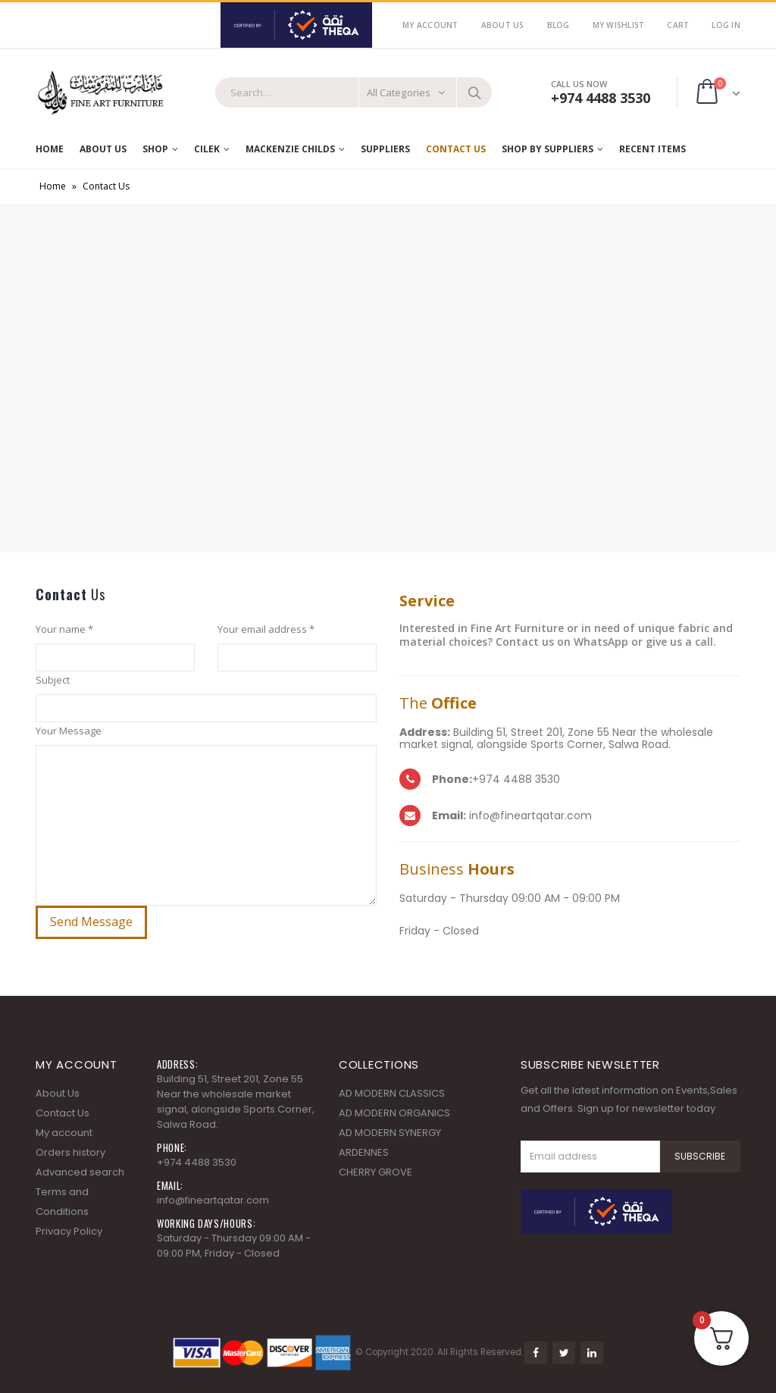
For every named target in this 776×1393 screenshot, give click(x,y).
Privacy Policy (69, 1231)
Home (50, 148)
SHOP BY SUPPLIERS (547, 148)
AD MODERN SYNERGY (390, 1132)
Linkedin (591, 1352)
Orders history (70, 1152)
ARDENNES (364, 1152)
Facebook (535, 1352)
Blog (558, 25)
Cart (678, 25)
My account (64, 1132)
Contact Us (456, 148)
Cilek (207, 148)
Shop (155, 148)
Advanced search (80, 1172)
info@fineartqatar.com (213, 1200)
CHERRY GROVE (375, 1172)
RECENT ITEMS (652, 148)
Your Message (69, 730)
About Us (502, 25)
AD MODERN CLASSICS (392, 1093)
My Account (430, 25)
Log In (726, 25)
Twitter (563, 1352)
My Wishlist (619, 25)
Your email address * (265, 629)
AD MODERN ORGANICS (394, 1113)
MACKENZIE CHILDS (290, 148)
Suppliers (385, 148)
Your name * (64, 629)
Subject (53, 680)
